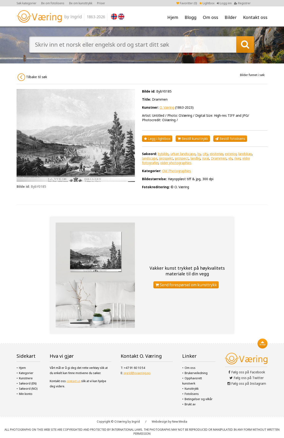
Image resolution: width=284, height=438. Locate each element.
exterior (230, 154)
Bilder (231, 17)
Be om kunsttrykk (80, 3)
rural (205, 158)
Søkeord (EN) (27, 383)
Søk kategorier (26, 3)
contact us (73, 381)
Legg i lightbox (157, 138)
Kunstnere (26, 378)
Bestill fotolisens (230, 138)
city (205, 154)
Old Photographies (176, 171)
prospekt (166, 158)
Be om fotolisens (52, 3)
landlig (195, 158)
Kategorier (26, 373)
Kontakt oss (255, 17)
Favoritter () (186, 3)
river (237, 158)
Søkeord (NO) (28, 389)
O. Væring (167, 107)
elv (230, 158)
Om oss (210, 17)
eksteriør (216, 154)
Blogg (190, 17)
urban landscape (182, 154)
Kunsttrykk (192, 389)
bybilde (163, 154)
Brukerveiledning (196, 373)
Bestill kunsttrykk (193, 138)
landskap (245, 154)
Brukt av (190, 404)
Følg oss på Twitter (247, 377)
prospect (182, 158)
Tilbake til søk (32, 77)
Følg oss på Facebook (246, 372)
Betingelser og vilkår (199, 399)
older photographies (175, 163)
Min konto (25, 394)
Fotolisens (192, 394)
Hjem (172, 17)
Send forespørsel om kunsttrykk (186, 284)
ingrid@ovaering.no (137, 373)
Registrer (242, 3)
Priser (101, 3)
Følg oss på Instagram (246, 383)
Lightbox (206, 3)
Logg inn (224, 3)
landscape (149, 158)
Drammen (218, 158)
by (199, 154)
